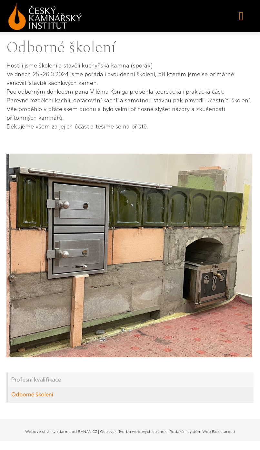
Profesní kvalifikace (36, 379)
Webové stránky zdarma (48, 431)
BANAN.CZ (87, 431)
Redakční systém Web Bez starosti (202, 431)
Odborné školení (32, 394)
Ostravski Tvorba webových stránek (133, 431)
